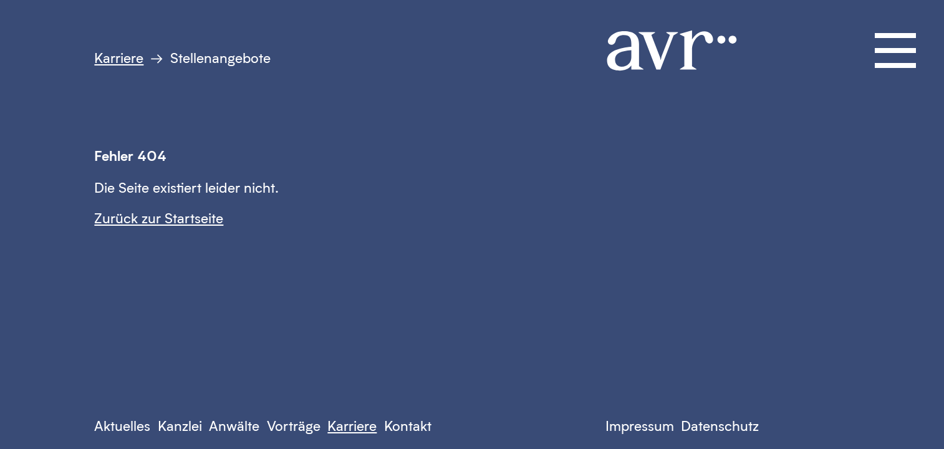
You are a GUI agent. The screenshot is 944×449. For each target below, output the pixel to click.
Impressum (639, 425)
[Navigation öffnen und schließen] (895, 50)
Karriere (118, 57)
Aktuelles (122, 425)
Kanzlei (180, 425)
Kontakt (407, 425)
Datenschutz (720, 425)
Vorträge (293, 425)
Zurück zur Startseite (158, 218)
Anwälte (234, 425)
